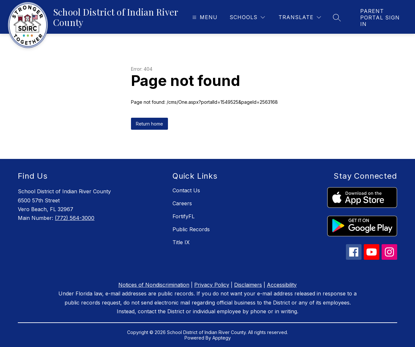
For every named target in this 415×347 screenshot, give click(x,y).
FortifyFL (183, 216)
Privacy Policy (211, 284)
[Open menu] (204, 17)
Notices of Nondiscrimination (153, 284)
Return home (149, 123)
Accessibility (282, 284)
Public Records (191, 229)
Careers (182, 203)
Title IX (181, 242)
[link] (381, 17)
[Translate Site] (300, 17)
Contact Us (186, 190)
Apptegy (221, 338)
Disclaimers (248, 284)
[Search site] (337, 17)
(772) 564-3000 (74, 218)
